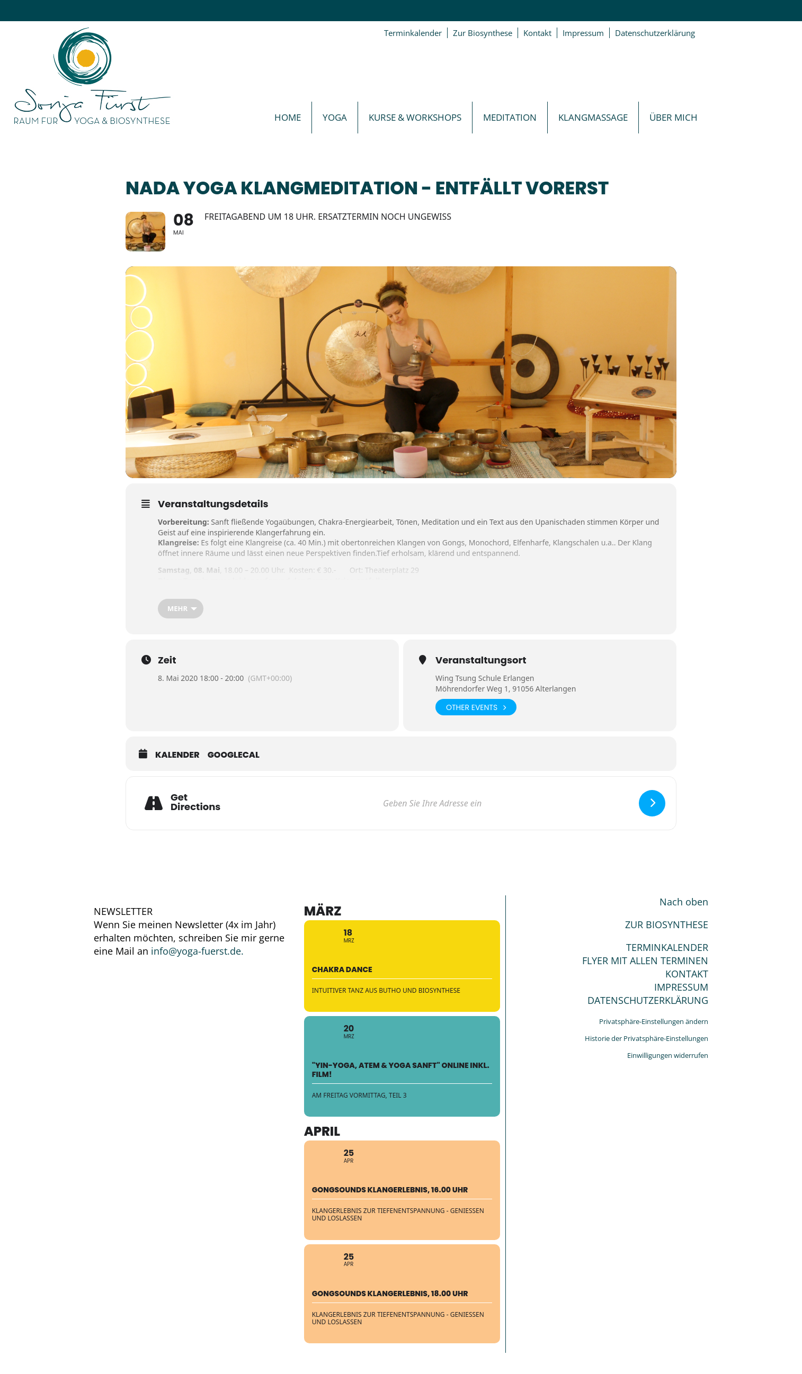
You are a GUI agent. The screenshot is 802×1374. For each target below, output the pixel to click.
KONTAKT (686, 973)
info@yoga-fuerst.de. (197, 951)
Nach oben (684, 901)
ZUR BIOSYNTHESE (666, 924)
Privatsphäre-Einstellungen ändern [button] (653, 1021)
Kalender (177, 755)
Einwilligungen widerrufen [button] (667, 1055)
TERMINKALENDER (667, 947)
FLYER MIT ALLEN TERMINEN (645, 960)
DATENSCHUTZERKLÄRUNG (647, 1000)
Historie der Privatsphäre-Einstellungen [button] (646, 1038)
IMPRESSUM (681, 987)
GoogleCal (234, 755)
